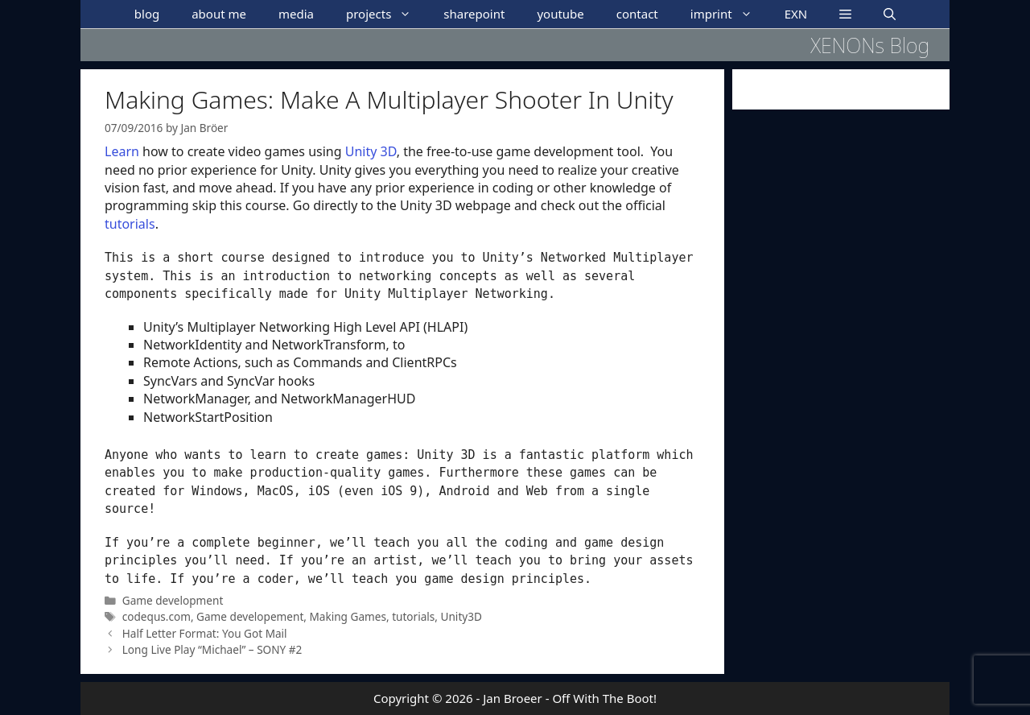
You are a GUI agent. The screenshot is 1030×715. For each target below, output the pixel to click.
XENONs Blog (869, 45)
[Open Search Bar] (889, 14)
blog (146, 14)
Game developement (249, 616)
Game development (173, 600)
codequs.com (156, 616)
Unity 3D (371, 151)
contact (637, 14)
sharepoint (474, 14)
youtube (560, 14)
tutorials (130, 224)
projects (386, 14)
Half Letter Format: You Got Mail (204, 633)
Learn (122, 151)
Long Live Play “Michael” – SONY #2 (212, 649)
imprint (729, 14)
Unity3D (461, 616)
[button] (845, 14)
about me (219, 14)
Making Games (348, 616)
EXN (796, 14)
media (296, 14)
